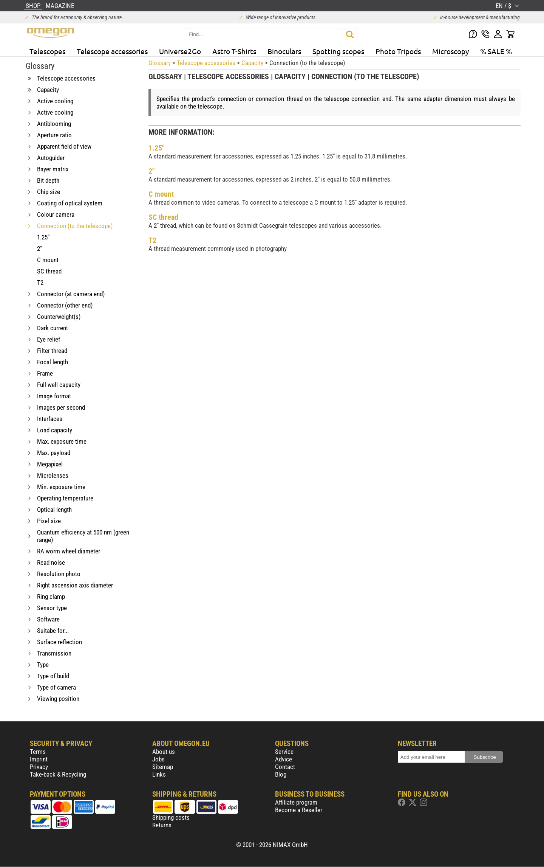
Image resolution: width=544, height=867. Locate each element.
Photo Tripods (398, 51)
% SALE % (496, 51)
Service (284, 751)
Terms (38, 751)
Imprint (39, 759)
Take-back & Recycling (58, 774)
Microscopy (450, 51)
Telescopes (47, 51)
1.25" (156, 147)
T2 (152, 240)
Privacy (39, 767)
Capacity (252, 63)
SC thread (163, 217)
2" (151, 171)
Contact (285, 767)
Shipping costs (171, 817)
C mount (161, 194)
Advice (283, 759)
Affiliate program (296, 802)
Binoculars (284, 51)
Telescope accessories (112, 51)
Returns (162, 825)
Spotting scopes (338, 51)
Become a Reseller (298, 810)
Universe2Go (180, 51)
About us (163, 751)
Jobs (158, 759)
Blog (280, 774)
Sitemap (162, 767)
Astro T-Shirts (234, 51)
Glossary (159, 63)
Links (159, 774)
